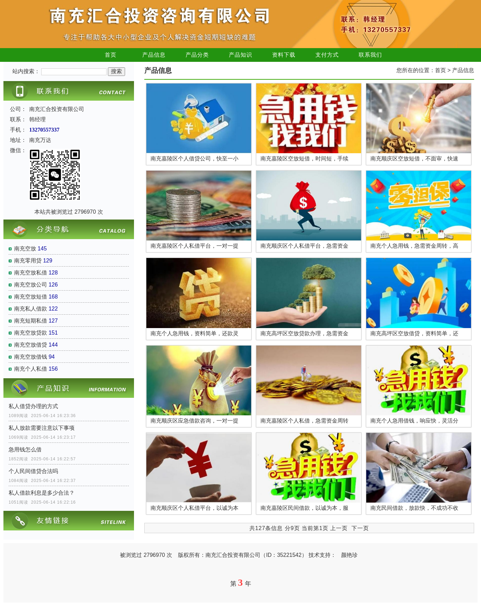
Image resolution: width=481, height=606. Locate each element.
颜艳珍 (349, 555)
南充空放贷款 (30, 333)
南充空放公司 (30, 285)
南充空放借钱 (30, 357)
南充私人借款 (30, 309)
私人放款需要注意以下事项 (42, 428)
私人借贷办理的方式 (33, 406)
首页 (110, 55)
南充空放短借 (30, 297)
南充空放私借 (30, 273)
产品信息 (154, 55)
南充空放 (25, 248)
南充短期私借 (30, 321)
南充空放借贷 (30, 345)
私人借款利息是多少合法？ (42, 493)
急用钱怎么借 (25, 449)
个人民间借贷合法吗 (33, 471)
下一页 (360, 528)
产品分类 (197, 55)
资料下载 (283, 55)
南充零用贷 (28, 260)
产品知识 (240, 55)
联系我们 (370, 55)
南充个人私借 (30, 369)
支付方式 (327, 55)
